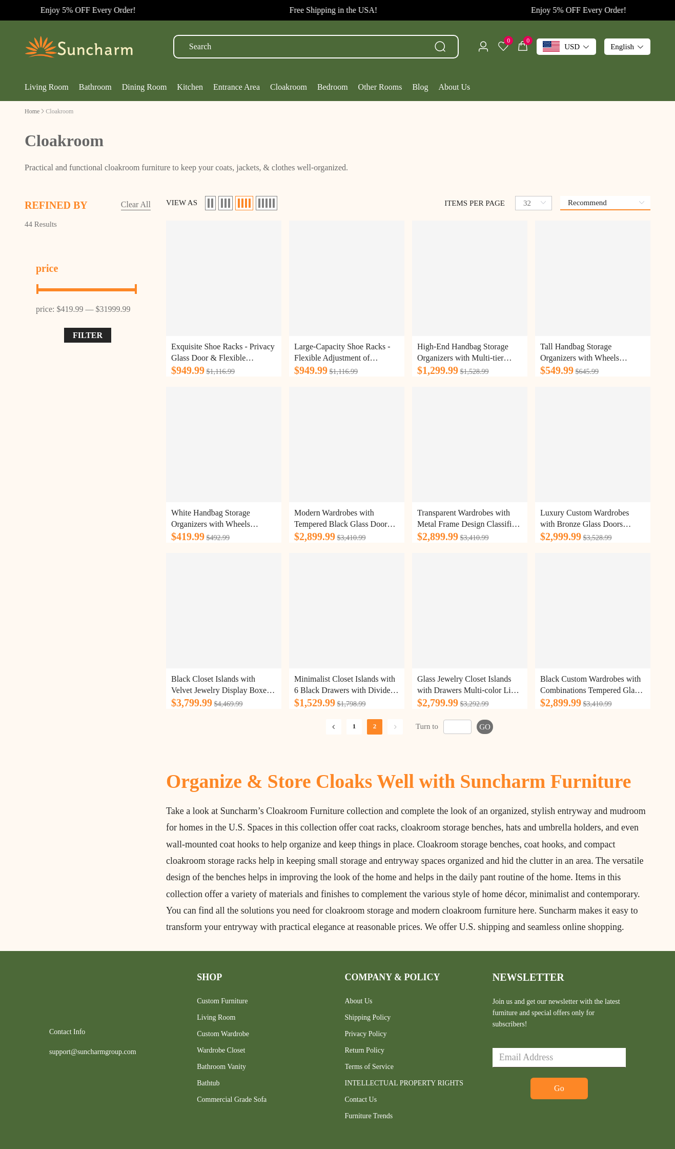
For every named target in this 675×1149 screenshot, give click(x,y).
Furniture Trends (369, 1116)
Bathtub (208, 1083)
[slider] (87, 289)
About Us (359, 1001)
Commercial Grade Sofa (232, 1099)
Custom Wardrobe (223, 1034)
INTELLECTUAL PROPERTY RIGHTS (404, 1083)
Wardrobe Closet (221, 1050)
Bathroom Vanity (221, 1067)
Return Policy (364, 1050)
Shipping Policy (368, 1017)
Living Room (216, 1017)
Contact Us (361, 1099)
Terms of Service (369, 1067)
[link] (32, 111)
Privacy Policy (366, 1034)
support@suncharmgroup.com (92, 1052)
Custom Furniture (222, 1001)
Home (32, 111)
